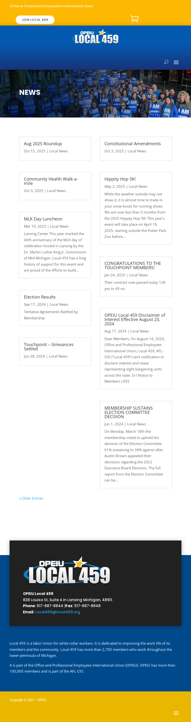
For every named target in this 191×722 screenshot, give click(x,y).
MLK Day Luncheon (43, 219)
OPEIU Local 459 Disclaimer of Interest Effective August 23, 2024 (134, 319)
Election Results (40, 297)
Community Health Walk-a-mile (51, 181)
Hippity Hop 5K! (120, 179)
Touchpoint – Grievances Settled (49, 347)
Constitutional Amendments (132, 143)
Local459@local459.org (57, 612)
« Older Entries (31, 498)
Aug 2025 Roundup (43, 143)
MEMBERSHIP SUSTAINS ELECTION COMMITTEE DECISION (128, 412)
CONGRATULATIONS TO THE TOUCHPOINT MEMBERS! (132, 265)
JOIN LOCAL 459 (35, 20)
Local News (58, 151)
